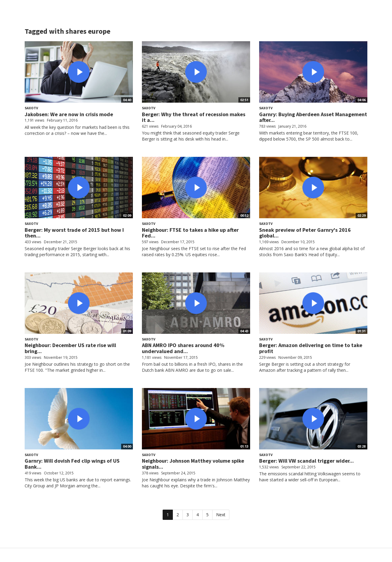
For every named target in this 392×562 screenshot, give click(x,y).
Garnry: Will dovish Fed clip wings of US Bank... (72, 463)
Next (220, 514)
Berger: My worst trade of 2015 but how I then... (74, 232)
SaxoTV (31, 108)
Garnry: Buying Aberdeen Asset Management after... (313, 117)
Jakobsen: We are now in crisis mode (69, 114)
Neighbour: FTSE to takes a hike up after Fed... (190, 232)
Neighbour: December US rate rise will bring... (70, 348)
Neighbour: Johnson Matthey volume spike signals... (193, 463)
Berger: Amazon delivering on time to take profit (310, 348)
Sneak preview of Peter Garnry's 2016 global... (305, 232)
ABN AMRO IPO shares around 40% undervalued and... (183, 348)
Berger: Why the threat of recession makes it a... (193, 117)
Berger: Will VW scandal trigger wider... (306, 460)
